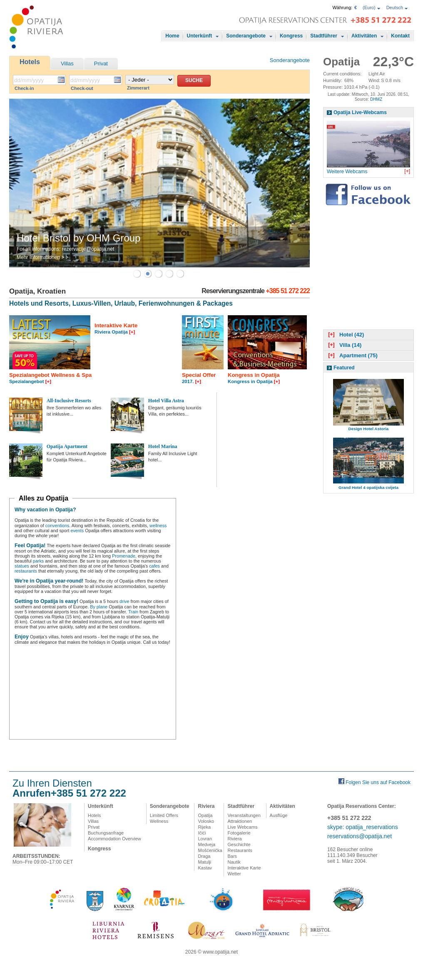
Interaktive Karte (244, 867)
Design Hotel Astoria (368, 428)
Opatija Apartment (67, 446)
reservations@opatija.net (359, 836)
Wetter (234, 873)
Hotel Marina (162, 446)
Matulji (204, 861)
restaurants (26, 570)
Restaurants (239, 850)
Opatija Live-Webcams (360, 112)
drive (124, 601)
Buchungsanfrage (106, 832)
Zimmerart (138, 87)
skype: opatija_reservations (362, 827)
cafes (154, 565)
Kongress (291, 36)
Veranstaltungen (244, 815)
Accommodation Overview (114, 838)
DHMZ (376, 99)
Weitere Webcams (347, 171)
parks (38, 560)
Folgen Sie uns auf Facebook (378, 782)
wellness (158, 525)
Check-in (24, 88)
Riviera (206, 806)
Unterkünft (199, 36)
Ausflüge (279, 815)
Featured (344, 368)
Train (133, 611)
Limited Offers (164, 815)
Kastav (205, 867)
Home (172, 36)
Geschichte (238, 844)
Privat (101, 63)
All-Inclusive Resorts (69, 401)
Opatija (205, 815)
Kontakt (400, 36)
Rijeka (204, 827)
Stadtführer (323, 36)
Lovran (205, 838)
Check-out (82, 88)
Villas (67, 63)
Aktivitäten (364, 36)
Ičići (202, 832)
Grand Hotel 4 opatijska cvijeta (368, 487)
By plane (98, 606)
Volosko (206, 821)
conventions (57, 525)
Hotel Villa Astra (166, 401)
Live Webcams (242, 827)
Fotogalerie (238, 832)
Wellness (159, 821)
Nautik (233, 861)
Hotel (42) (345, 334)
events (77, 530)
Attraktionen (239, 821)
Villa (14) (343, 345)
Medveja (206, 844)
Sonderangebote (246, 36)
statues (22, 565)
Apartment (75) (352, 355)
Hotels (30, 61)
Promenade (123, 555)
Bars (232, 856)
